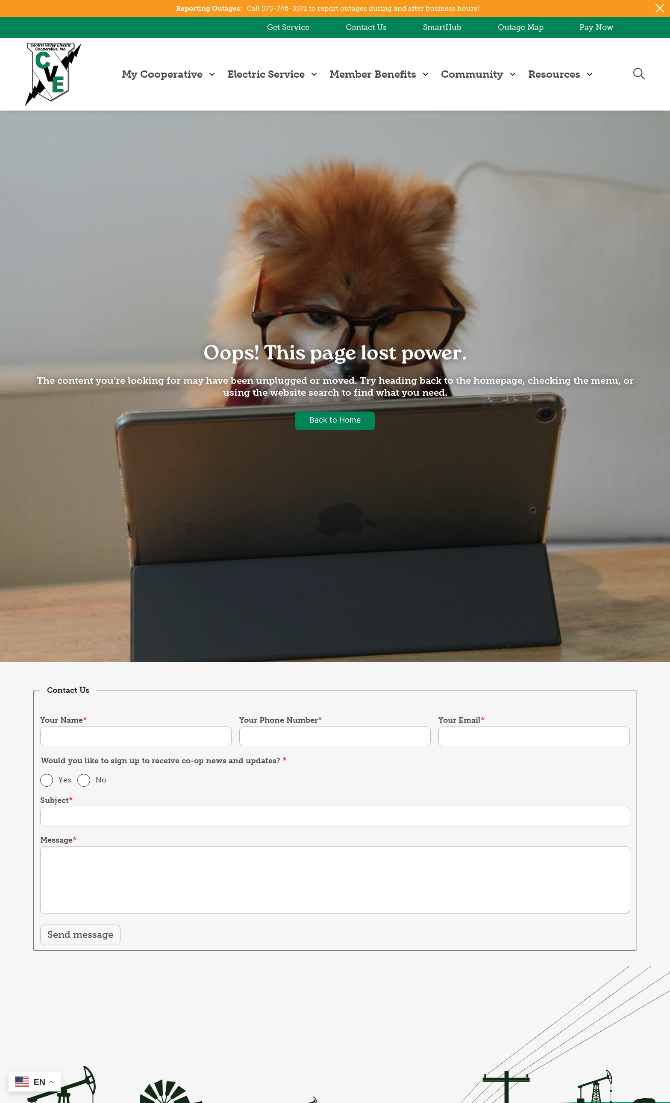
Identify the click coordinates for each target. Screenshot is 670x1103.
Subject (54, 800)
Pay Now (596, 27)
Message (56, 840)
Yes (64, 780)
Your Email (459, 719)
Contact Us (366, 27)
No (100, 780)
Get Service (288, 27)
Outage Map (520, 27)
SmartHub (442, 27)
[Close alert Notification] (660, 8)
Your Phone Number (278, 719)
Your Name (61, 719)
